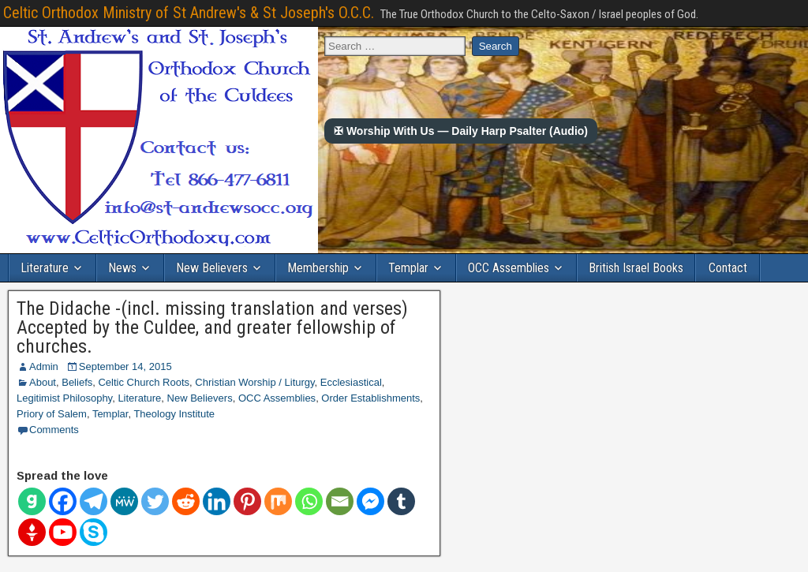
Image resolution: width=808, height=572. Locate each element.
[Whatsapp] (309, 501)
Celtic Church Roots (143, 382)
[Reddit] (186, 501)
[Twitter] (155, 501)
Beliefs (77, 382)
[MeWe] (124, 501)
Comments (54, 430)
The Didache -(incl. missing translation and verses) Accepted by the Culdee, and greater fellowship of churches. (212, 327)
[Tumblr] (401, 501)
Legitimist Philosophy (64, 398)
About (42, 382)
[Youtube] (63, 532)
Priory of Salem (52, 414)
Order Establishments (370, 398)
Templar (408, 267)
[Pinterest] (247, 501)
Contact (728, 267)
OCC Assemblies (508, 267)
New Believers (212, 267)
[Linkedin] (216, 501)
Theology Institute (174, 414)
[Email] (340, 501)
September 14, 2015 (125, 366)
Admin (43, 366)
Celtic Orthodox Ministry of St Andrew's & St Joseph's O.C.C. (188, 12)
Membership (318, 267)
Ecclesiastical (351, 382)
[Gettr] (32, 532)
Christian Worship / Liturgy (254, 382)
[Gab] (32, 501)
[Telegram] (93, 501)
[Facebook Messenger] (370, 501)
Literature (45, 267)
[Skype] (93, 532)
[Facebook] (63, 501)
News (122, 267)
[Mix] (278, 501)
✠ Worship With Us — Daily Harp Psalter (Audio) (461, 131)
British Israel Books (636, 267)
